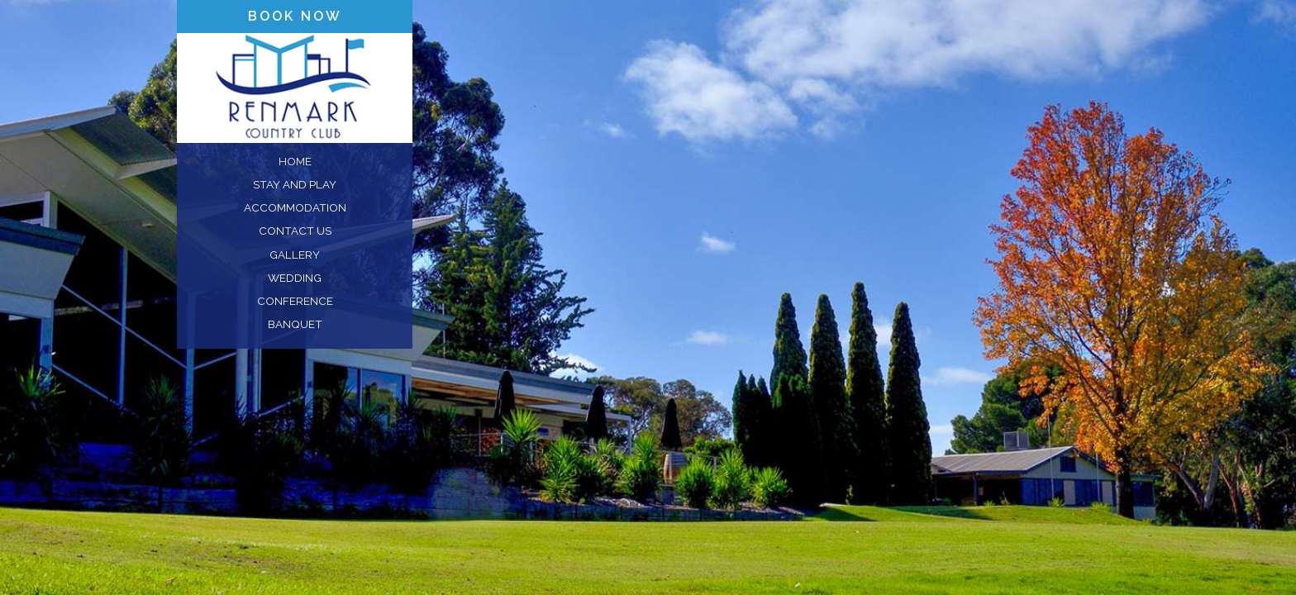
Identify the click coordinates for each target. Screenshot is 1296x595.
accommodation (295, 207)
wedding (295, 277)
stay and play (294, 184)
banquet (295, 324)
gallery (294, 254)
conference (295, 300)
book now (295, 16)
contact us (295, 230)
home (295, 161)
